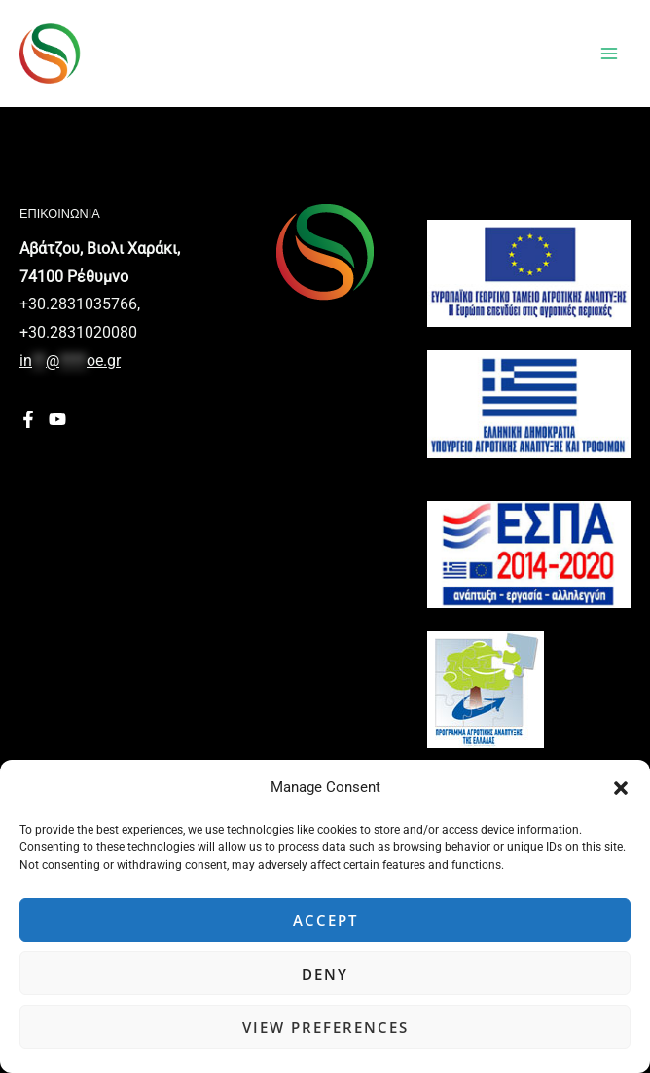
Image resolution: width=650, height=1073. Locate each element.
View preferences (325, 1027)
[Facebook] (28, 419)
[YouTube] (57, 419)
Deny (325, 974)
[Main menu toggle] (610, 53)
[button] (621, 788)
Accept (325, 920)
